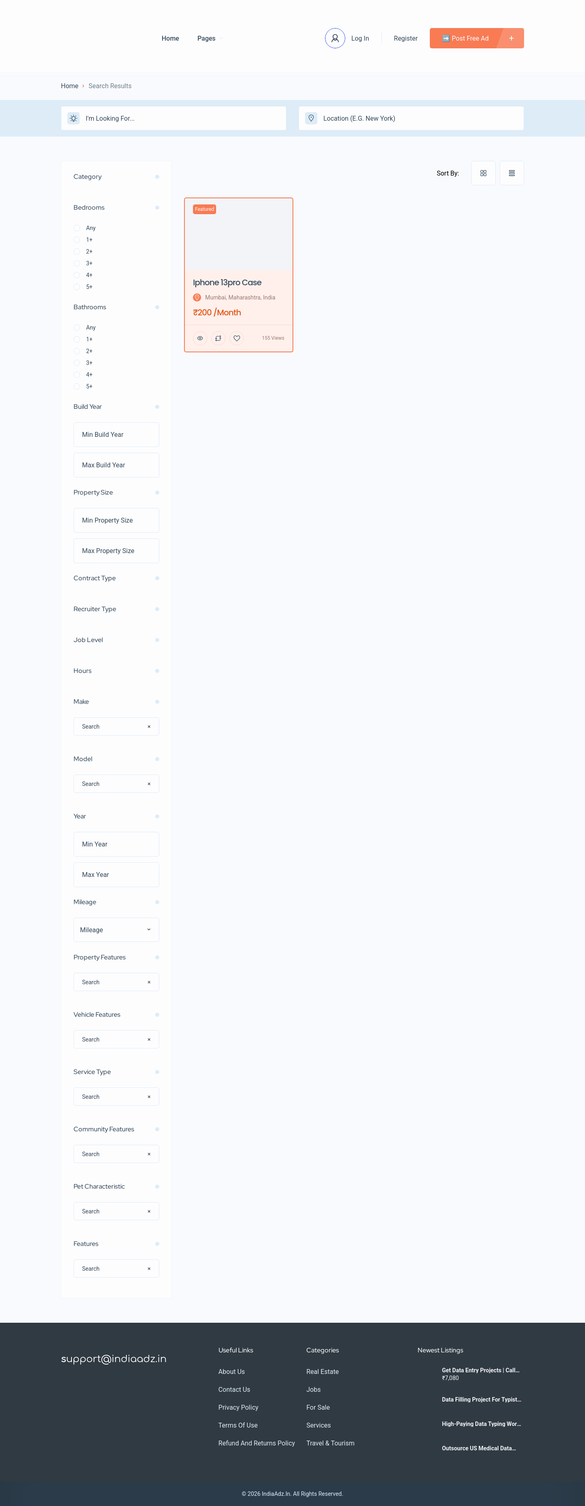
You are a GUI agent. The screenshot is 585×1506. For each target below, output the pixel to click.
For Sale (318, 1407)
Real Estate (322, 1372)
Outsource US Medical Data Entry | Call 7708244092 (477, 1448)
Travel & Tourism (330, 1443)
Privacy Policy (239, 1407)
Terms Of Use (238, 1425)
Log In (360, 38)
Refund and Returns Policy (257, 1443)
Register (406, 38)
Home (170, 38)
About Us (232, 1372)
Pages (210, 38)
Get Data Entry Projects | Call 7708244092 (479, 1370)
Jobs (313, 1389)
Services (318, 1425)
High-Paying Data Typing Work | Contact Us (482, 1424)
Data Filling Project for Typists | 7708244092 (482, 1399)
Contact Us (235, 1389)
